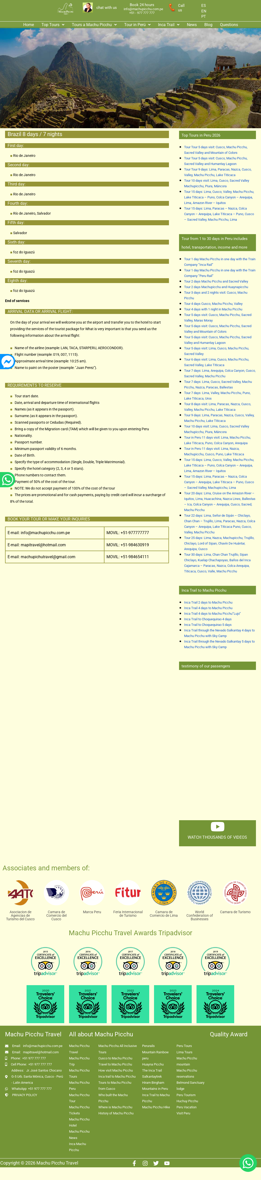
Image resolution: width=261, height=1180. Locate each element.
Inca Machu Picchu (77, 1147)
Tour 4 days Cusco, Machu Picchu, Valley (213, 304)
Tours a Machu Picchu (94, 24)
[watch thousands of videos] (217, 826)
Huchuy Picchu (187, 1101)
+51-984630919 (135, 544)
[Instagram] (145, 1163)
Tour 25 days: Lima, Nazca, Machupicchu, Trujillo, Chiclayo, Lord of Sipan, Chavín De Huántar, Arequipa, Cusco (219, 543)
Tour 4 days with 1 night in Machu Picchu (213, 309)
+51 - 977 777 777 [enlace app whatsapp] (142, 13)
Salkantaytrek (152, 1076)
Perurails (148, 1046)
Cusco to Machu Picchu (115, 1058)
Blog (208, 24)
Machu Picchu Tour (79, 1098)
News (192, 24)
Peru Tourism (186, 1095)
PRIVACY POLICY (24, 1095)
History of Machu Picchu (116, 1113)
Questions (229, 24)
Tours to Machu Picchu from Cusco (114, 1086)
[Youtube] (167, 1163)
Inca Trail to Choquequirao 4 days (208, 619)
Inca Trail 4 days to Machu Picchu (208, 608)
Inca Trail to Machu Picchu (156, 1098)
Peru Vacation (187, 1107)
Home (28, 24)
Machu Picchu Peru (79, 1086)
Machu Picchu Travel (79, 1049)
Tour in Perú (137, 24)
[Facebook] (134, 1163)
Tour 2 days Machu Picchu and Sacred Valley (216, 281)
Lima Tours (184, 1052)
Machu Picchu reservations (187, 1073)
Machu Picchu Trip (79, 1061)
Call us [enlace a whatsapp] (181, 7)
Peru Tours (184, 1046)
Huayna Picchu (153, 1064)
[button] (53, 25)
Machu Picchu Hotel (79, 1122)
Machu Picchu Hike (156, 1107)
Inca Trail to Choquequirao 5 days (208, 625)
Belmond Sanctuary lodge (190, 1086)
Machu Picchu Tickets (79, 1110)
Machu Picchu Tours (79, 1073)
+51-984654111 (135, 556)
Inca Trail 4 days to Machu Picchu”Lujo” (212, 613)
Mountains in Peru (155, 1089)
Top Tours (52, 24)
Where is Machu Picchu (115, 1107)
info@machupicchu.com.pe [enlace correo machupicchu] (143, 9)
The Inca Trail (152, 1070)
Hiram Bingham (153, 1082)
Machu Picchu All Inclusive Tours (117, 1049)
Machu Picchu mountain (187, 1061)
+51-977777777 (134, 532)
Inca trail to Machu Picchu (117, 1076)
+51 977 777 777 (34, 1058)
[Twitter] (156, 1163)
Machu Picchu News (79, 1134)
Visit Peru (183, 1113)
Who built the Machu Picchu (113, 1098)
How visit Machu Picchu (115, 1070)
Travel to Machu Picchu (115, 1064)
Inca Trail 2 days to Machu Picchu (208, 602)
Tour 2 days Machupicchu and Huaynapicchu (216, 287)
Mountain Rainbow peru (155, 1055)
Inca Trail (168, 24)
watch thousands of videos (217, 837)
